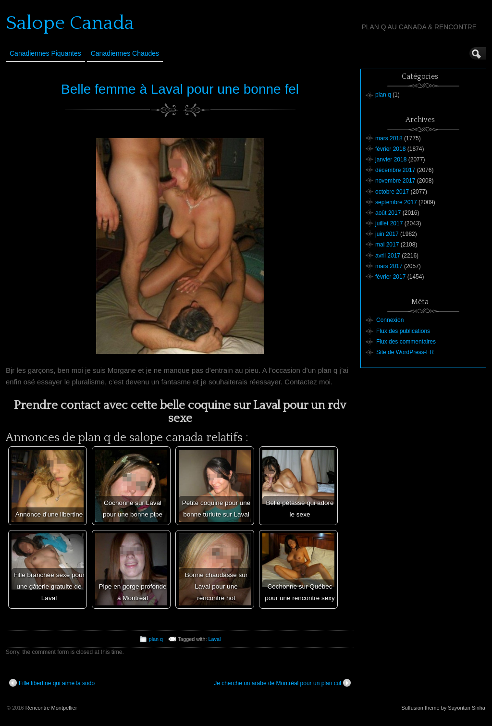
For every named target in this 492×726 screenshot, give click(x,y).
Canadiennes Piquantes (45, 53)
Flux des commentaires (406, 341)
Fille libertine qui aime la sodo (52, 683)
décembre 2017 (395, 170)
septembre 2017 (396, 202)
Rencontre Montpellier (51, 708)
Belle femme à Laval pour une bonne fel (180, 89)
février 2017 (390, 276)
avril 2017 (387, 255)
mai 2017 (387, 244)
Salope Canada (70, 23)
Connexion (390, 320)
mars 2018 (389, 138)
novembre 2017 (395, 180)
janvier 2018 (390, 159)
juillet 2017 (389, 223)
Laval (215, 639)
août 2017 (388, 212)
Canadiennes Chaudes (125, 53)
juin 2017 (387, 234)
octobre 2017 (392, 191)
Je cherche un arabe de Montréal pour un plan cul (282, 683)
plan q (156, 639)
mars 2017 (389, 266)
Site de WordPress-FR (405, 352)
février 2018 (390, 149)
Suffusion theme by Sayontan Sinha (443, 708)
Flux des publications (403, 331)
